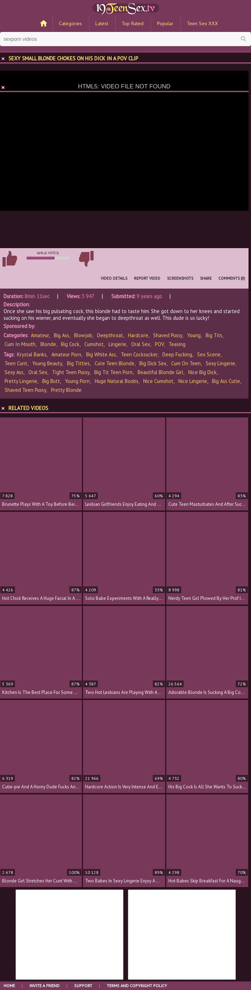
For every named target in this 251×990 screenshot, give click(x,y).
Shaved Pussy (167, 335)
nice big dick (202, 372)
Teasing (177, 344)
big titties (78, 363)
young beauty (47, 363)
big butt (51, 381)
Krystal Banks (31, 354)
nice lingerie (192, 381)
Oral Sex (140, 344)
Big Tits (214, 335)
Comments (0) (231, 278)
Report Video (147, 278)
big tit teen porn (113, 372)
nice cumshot (158, 381)
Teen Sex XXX (202, 23)
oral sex (37, 372)
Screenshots (180, 278)
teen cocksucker (139, 354)
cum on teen (186, 363)
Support (83, 985)
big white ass (101, 354)
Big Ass (61, 335)
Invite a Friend (44, 985)
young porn (77, 381)
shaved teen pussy (25, 390)
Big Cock (70, 344)
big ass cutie (226, 381)
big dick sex (152, 363)
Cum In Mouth (20, 344)
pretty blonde (66, 390)
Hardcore (138, 335)
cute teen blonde (114, 363)
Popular (165, 23)
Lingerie (117, 344)
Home (9, 985)
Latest (101, 23)
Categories (70, 23)
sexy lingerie (220, 363)
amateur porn (66, 354)
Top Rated (133, 23)
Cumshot (94, 344)
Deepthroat (110, 335)
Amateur (40, 335)
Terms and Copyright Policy (137, 985)
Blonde (48, 344)
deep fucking (177, 354)
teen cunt (16, 363)
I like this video (9, 258)
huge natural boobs (116, 381)
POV (159, 344)
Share (206, 278)
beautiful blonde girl (160, 372)
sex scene (209, 354)
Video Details (114, 278)
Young (194, 335)
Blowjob (83, 335)
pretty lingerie (21, 381)
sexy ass (14, 372)
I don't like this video (86, 258)
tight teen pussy (70, 372)
